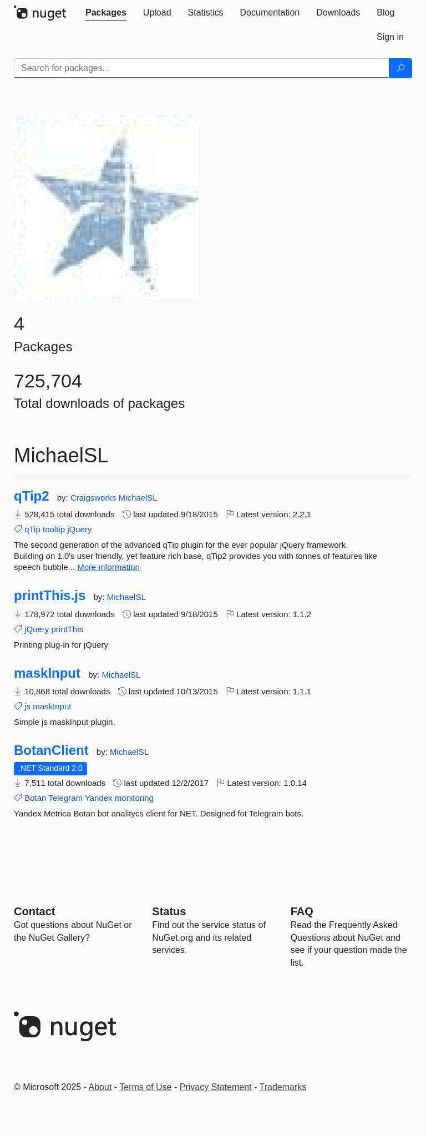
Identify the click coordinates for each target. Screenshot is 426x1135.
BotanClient (51, 750)
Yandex (99, 798)
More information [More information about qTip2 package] (108, 567)
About (100, 1087)
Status (169, 911)
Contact (34, 911)
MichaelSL (138, 497)
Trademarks (283, 1087)
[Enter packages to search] (201, 68)
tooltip (54, 529)
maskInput (47, 673)
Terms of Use (145, 1087)
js (27, 706)
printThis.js (49, 595)
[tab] (106, 13)
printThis (68, 629)
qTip (32, 529)
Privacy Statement (216, 1087)
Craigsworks (94, 497)
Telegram (65, 798)
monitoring (134, 798)
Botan (35, 798)
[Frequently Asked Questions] (302, 911)
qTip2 (31, 496)
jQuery (79, 529)
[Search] (400, 68)
